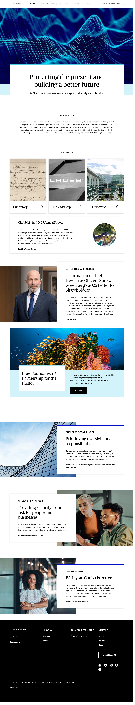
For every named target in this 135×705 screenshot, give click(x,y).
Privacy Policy (43, 682)
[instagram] (99, 669)
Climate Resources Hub (79, 636)
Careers (104, 4)
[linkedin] (105, 665)
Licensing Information (29, 682)
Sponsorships (15, 642)
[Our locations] (118, 207)
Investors (112, 4)
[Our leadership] (79, 207)
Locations (46, 641)
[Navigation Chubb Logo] (16, 4)
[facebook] (99, 665)
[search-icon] (123, 4)
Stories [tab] (87, 4)
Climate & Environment (82, 630)
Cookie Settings (71, 682)
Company (103, 630)
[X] (111, 665)
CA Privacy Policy (56, 682)
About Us (47, 630)
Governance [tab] (77, 4)
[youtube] (116, 665)
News (118, 4)
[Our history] (41, 207)
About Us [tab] (32, 4)
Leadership (47, 636)
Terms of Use (14, 682)
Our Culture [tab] (64, 4)
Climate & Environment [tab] (48, 4)
